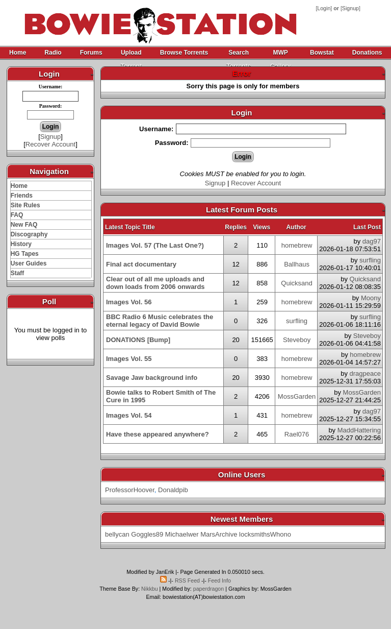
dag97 (371, 241)
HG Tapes (25, 253)
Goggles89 (147, 534)
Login (323, 8)
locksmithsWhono (265, 534)
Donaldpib (173, 490)
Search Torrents (238, 54)
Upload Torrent (131, 54)
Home (17, 52)
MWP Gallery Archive (280, 54)
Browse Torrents (184, 52)
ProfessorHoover (129, 490)
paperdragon (208, 589)
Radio (52, 52)
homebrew (296, 245)
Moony (371, 298)
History (21, 244)
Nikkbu (149, 589)
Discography (29, 234)
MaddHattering (359, 430)
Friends (22, 195)
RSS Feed (187, 580)
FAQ (17, 215)
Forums (91, 52)
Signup (350, 8)
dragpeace (365, 373)
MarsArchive (218, 534)
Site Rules (25, 205)
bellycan (117, 534)
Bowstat (322, 52)
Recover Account (50, 144)
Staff (17, 273)
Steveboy (296, 340)
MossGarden (297, 396)
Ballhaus (296, 264)
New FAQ (24, 224)
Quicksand (296, 283)
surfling (370, 260)
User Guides (29, 263)
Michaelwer (182, 534)
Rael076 (296, 434)
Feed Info (219, 580)
